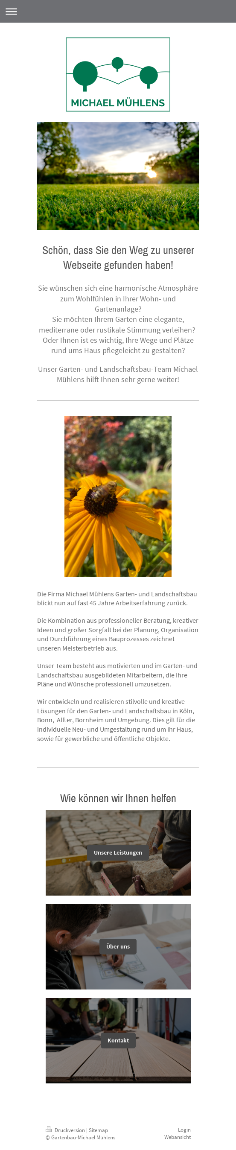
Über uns (118, 946)
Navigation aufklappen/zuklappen (118, 11)
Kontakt (118, 1040)
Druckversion (66, 1130)
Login (184, 1130)
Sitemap (98, 1130)
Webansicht (177, 1137)
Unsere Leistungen (118, 852)
